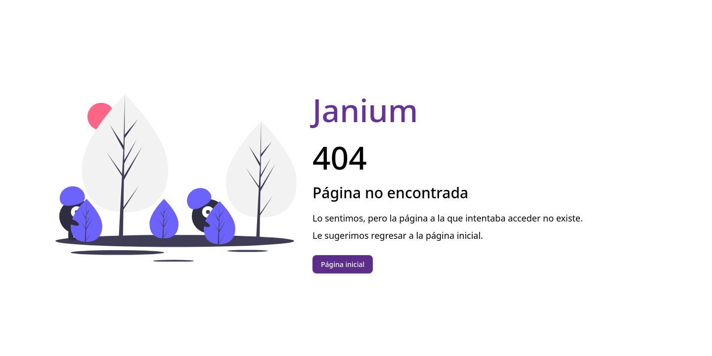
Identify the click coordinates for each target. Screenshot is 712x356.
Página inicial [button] (342, 264)
